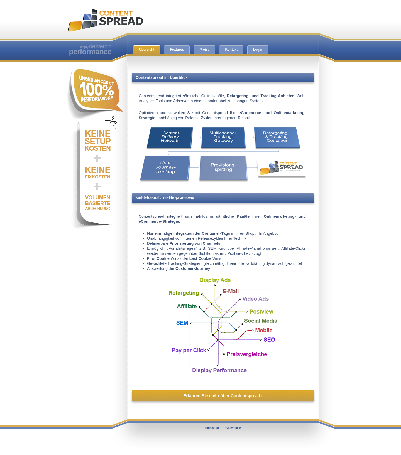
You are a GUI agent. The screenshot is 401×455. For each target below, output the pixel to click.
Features (177, 49)
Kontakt (231, 49)
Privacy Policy (232, 427)
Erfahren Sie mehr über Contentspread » (223, 395)
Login (257, 49)
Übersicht (146, 49)
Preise (204, 49)
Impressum (212, 427)
